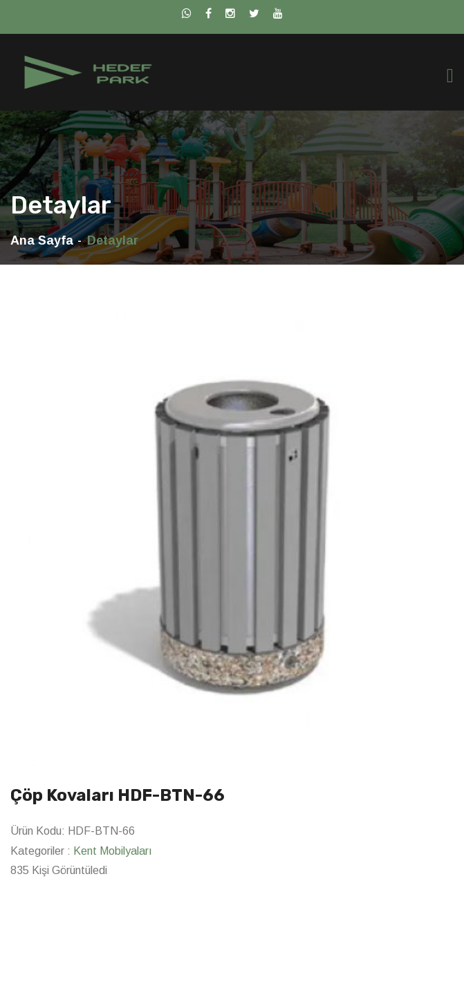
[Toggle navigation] (450, 76)
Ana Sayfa (41, 240)
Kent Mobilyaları (112, 851)
